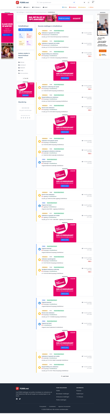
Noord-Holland (29, 12)
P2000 (19, 7)
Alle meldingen (20, 12)
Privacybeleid (43, 406)
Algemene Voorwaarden (64, 406)
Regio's (27, 7)
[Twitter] (20, 399)
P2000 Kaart (79, 394)
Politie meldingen (61, 400)
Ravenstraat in (46, 34)
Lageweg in (45, 196)
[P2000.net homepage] (22, 2)
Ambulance (82, 7)
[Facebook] (17, 399)
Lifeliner (91, 7)
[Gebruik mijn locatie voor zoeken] (74, 2)
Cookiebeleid (52, 406)
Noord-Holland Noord (40, 12)
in (43, 325)
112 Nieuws (36, 7)
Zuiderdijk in (46, 153)
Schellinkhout (54, 34)
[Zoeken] (55, 2)
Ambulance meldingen (62, 397)
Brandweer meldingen (62, 394)
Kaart (45, 7)
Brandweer (72, 7)
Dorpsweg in (46, 55)
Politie (64, 7)
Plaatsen (78, 390)
